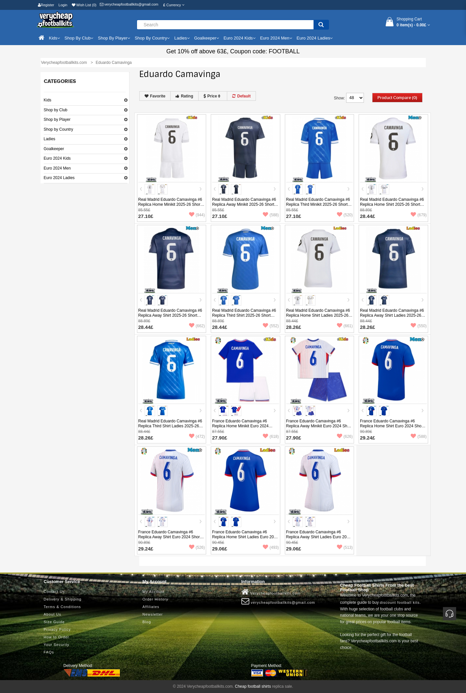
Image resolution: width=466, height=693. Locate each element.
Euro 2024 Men (57, 168)
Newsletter (153, 614)
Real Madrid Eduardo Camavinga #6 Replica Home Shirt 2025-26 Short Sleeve (392, 204)
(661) (345, 326)
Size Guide (54, 622)
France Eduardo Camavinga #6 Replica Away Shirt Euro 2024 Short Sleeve (169, 537)
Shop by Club (56, 110)
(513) (345, 547)
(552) (271, 326)
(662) (197, 326)
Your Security (56, 645)
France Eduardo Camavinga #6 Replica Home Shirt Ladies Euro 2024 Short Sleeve (245, 537)
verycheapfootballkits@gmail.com (129, 4)
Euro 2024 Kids (57, 158)
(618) (271, 436)
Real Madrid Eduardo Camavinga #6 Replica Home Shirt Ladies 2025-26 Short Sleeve (318, 315)
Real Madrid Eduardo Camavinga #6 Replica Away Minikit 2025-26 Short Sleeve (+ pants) (244, 204)
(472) (197, 436)
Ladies (49, 139)
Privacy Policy (57, 629)
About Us (52, 614)
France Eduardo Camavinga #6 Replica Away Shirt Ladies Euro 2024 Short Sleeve (318, 537)
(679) (418, 215)
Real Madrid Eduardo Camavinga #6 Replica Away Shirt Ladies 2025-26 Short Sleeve (392, 315)
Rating (184, 96)
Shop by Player (57, 119)
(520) (345, 215)
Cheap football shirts (253, 686)
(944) (197, 215)
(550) (418, 326)
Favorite (155, 96)
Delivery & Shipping (63, 599)
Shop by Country (58, 129)
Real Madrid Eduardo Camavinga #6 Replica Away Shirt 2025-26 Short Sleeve (170, 315)
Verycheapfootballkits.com (271, 592)
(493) (271, 547)
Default (241, 96)
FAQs (49, 652)
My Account (154, 592)
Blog (147, 622)
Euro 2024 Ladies (59, 177)
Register (46, 5)
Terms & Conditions (62, 607)
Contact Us (54, 592)
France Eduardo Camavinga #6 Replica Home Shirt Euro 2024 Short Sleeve (392, 426)
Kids (47, 100)
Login (63, 5)
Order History (155, 599)
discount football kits (400, 602)
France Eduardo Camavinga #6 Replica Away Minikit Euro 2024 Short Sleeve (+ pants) (319, 426)
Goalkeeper (54, 149)
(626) (345, 436)
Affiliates (151, 607)
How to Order (56, 637)
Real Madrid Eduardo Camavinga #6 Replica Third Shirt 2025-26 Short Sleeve (244, 315)
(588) (271, 215)
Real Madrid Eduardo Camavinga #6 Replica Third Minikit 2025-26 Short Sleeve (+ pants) (318, 204)
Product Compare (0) (397, 97)
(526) (197, 547)
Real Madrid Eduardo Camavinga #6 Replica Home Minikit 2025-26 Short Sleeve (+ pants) (170, 204)
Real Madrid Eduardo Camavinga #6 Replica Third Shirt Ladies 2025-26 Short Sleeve (170, 426)
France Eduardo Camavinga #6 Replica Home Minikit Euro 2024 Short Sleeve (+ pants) (240, 426)
